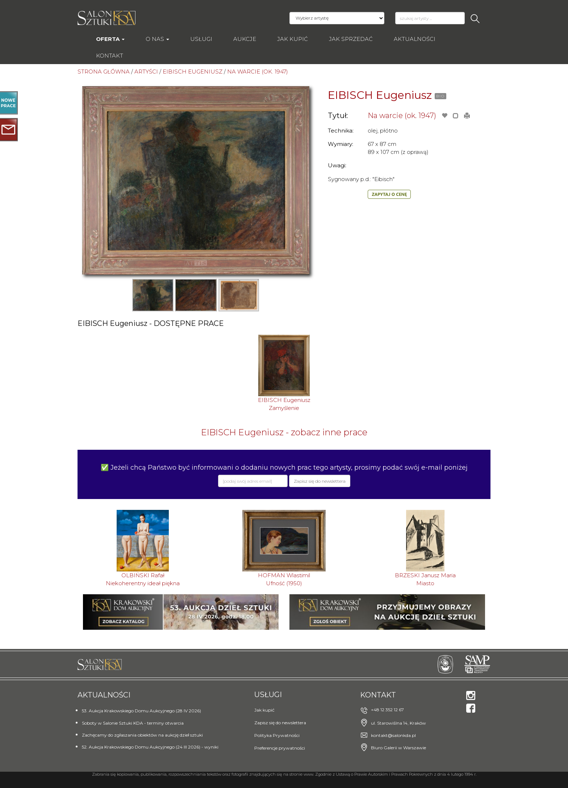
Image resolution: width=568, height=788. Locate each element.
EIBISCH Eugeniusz (380, 95)
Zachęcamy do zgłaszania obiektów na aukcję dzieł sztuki (142, 735)
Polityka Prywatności (277, 735)
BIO (440, 96)
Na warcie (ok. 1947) (402, 115)
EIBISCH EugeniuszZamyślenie (284, 404)
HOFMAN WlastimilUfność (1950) (284, 579)
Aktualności (414, 38)
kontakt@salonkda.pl (393, 735)
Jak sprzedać (351, 38)
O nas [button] (157, 38)
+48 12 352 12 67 (387, 709)
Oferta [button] (110, 38)
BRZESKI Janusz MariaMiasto (425, 579)
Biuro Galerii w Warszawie (398, 747)
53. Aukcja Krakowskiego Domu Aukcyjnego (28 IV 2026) (141, 710)
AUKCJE (244, 38)
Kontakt (109, 55)
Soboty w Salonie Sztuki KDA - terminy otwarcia (133, 723)
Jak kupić (292, 38)
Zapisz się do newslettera (280, 722)
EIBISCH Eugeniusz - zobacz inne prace (284, 432)
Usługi (201, 38)
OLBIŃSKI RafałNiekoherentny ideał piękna (143, 579)
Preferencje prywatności (279, 748)
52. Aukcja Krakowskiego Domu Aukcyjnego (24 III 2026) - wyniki (150, 747)
